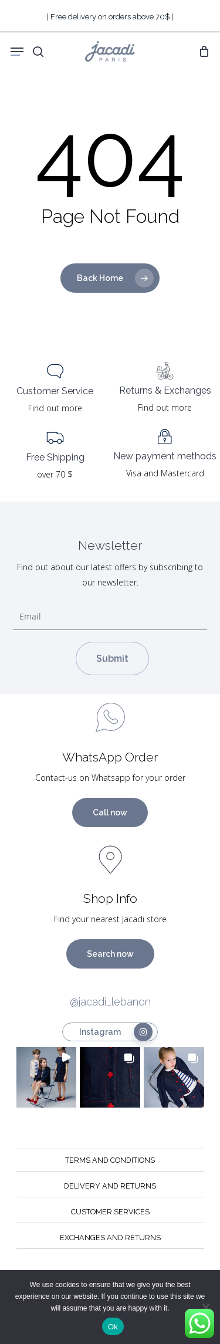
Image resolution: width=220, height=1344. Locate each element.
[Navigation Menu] (17, 51)
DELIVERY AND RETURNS (110, 1185)
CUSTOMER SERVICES (110, 1211)
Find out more (55, 408)
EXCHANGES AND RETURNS (110, 1237)
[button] (46, 1077)
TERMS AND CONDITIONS (110, 1160)
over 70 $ (55, 474)
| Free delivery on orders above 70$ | (110, 16)
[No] (205, 1307)
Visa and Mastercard (165, 473)
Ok (113, 1326)
